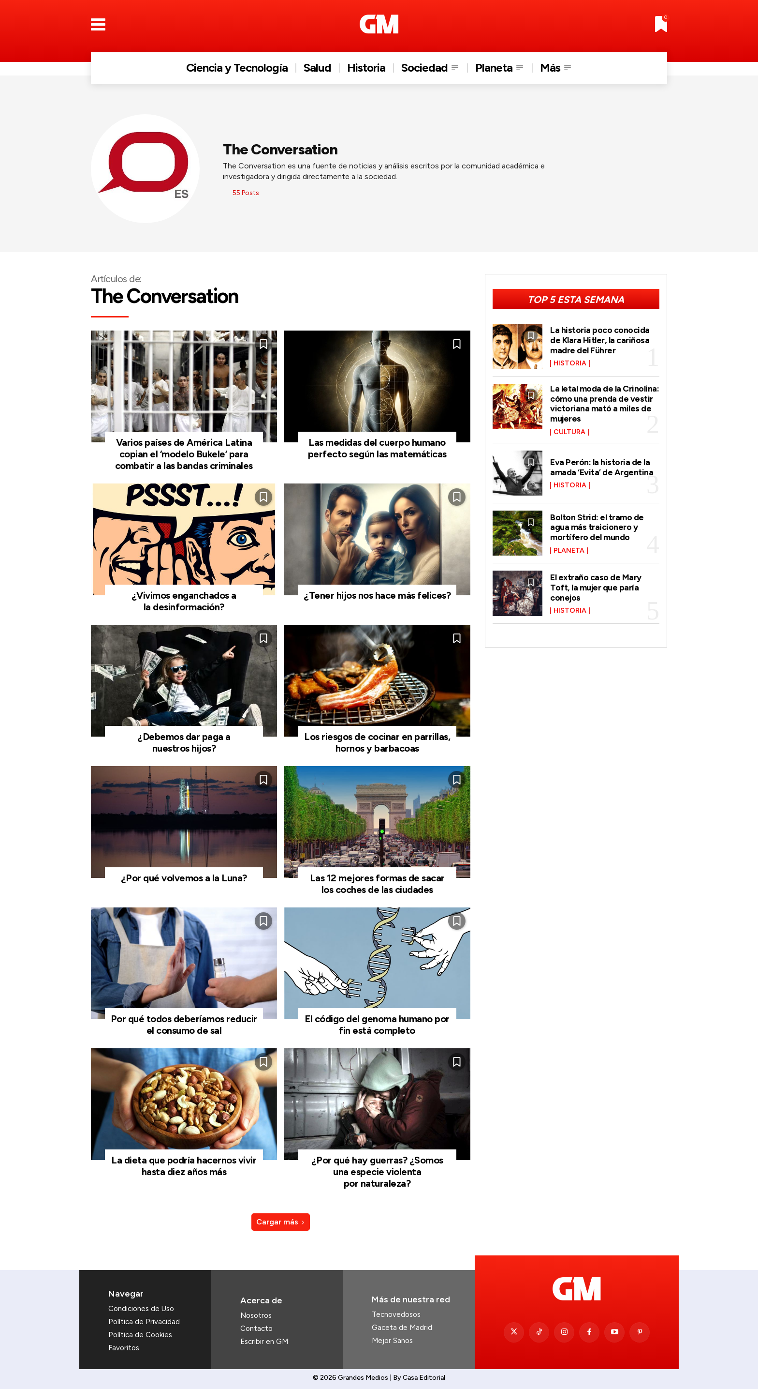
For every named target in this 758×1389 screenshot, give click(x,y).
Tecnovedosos (396, 1314)
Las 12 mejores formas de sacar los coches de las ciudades (377, 883)
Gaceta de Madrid (402, 1327)
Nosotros (256, 1315)
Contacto (256, 1328)
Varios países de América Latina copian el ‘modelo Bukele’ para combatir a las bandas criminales (184, 454)
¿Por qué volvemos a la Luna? (184, 878)
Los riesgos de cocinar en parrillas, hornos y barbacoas (377, 742)
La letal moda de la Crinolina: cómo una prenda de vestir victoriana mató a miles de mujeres (604, 402)
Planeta (569, 548)
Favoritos (123, 1348)
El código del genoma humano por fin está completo (377, 1024)
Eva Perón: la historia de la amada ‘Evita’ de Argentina (601, 465)
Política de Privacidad (144, 1321)
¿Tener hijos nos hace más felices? (377, 595)
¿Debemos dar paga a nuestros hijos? (184, 742)
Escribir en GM (264, 1341)
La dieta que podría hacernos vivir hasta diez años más (183, 1166)
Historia (570, 363)
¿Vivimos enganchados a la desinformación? (183, 601)
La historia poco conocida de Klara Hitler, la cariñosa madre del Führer (600, 340)
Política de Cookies (140, 1334)
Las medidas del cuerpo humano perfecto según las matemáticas (377, 448)
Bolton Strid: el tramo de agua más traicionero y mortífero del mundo (597, 525)
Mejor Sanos (392, 1340)
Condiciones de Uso (141, 1308)
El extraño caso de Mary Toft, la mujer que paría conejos (596, 585)
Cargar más (280, 1221)
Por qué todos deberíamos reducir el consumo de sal (184, 1024)
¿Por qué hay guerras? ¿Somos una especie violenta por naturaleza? (377, 1171)
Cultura (569, 430)
